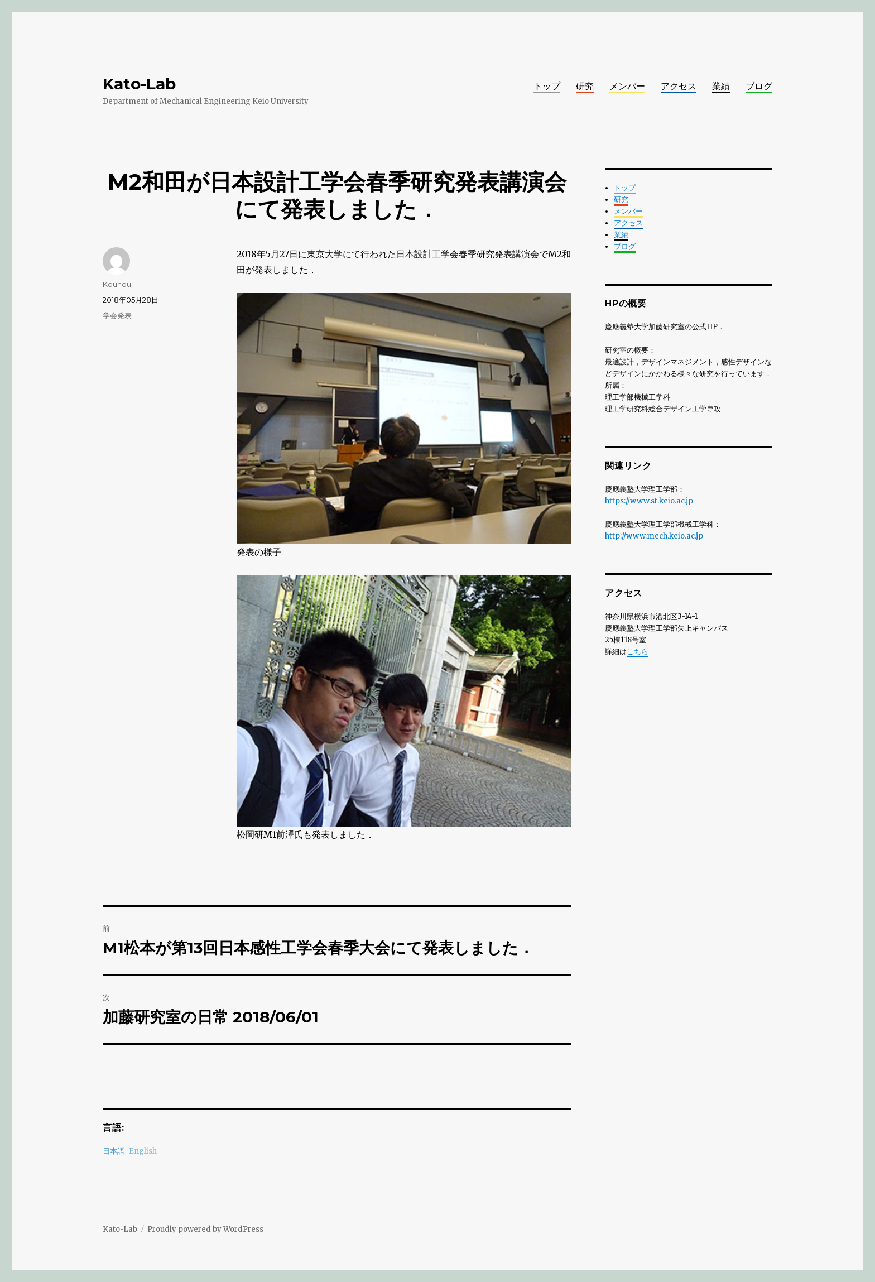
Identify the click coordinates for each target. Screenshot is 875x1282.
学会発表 (117, 315)
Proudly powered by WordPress (205, 1229)
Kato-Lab (139, 83)
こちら (637, 651)
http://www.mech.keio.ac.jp (654, 536)
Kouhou (117, 284)
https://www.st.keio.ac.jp (649, 501)
